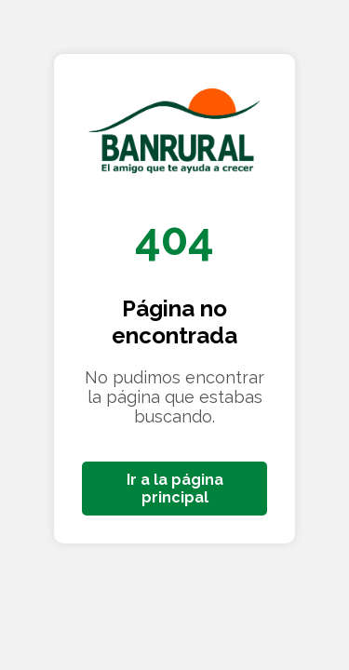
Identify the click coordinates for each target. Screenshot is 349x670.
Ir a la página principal (175, 488)
